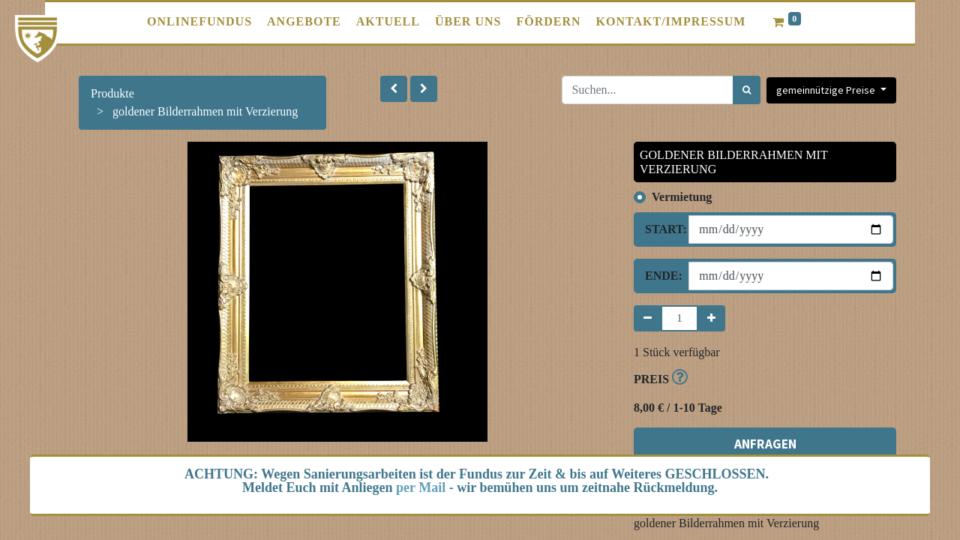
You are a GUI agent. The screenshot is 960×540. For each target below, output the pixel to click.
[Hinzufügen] (711, 318)
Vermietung (682, 196)
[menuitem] (199, 22)
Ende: (661, 275)
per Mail (421, 487)
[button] (393, 89)
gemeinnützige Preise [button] (827, 90)
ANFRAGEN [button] (765, 444)
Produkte (112, 93)
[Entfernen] (648, 318)
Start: (661, 229)
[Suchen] (746, 90)
